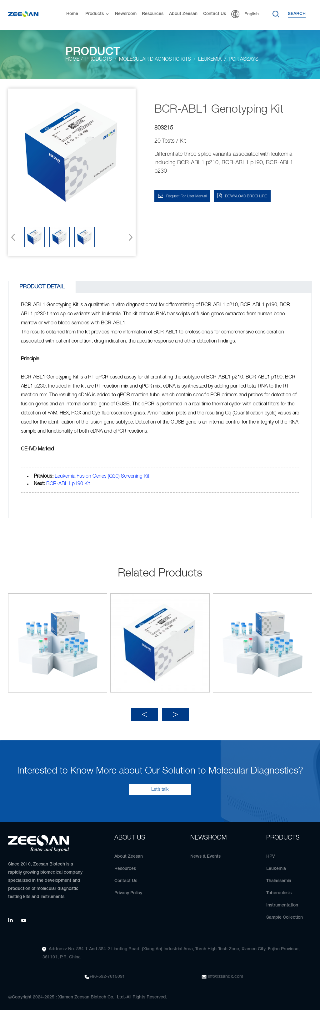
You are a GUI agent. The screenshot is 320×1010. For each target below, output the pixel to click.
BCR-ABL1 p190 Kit (68, 484)
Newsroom (126, 14)
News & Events (205, 853)
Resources (152, 14)
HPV (270, 853)
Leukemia (276, 865)
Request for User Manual (186, 196)
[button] (128, 237)
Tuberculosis (279, 889)
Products (97, 14)
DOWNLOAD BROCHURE (246, 196)
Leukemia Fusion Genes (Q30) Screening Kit (102, 476)
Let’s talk (160, 786)
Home (72, 14)
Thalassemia (278, 877)
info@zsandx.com (225, 973)
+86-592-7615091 (107, 973)
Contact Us (214, 14)
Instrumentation (282, 902)
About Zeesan (183, 14)
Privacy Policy (128, 889)
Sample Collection (284, 914)
